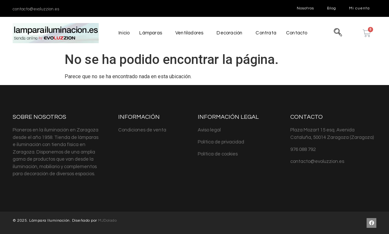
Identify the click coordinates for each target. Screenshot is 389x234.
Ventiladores (189, 33)
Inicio (123, 33)
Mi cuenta (359, 8)
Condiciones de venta (142, 130)
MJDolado (107, 220)
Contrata (266, 33)
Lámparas (150, 33)
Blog (331, 8)
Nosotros (305, 8)
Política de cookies (218, 154)
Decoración (230, 33)
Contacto (297, 33)
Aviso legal (209, 130)
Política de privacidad (221, 142)
